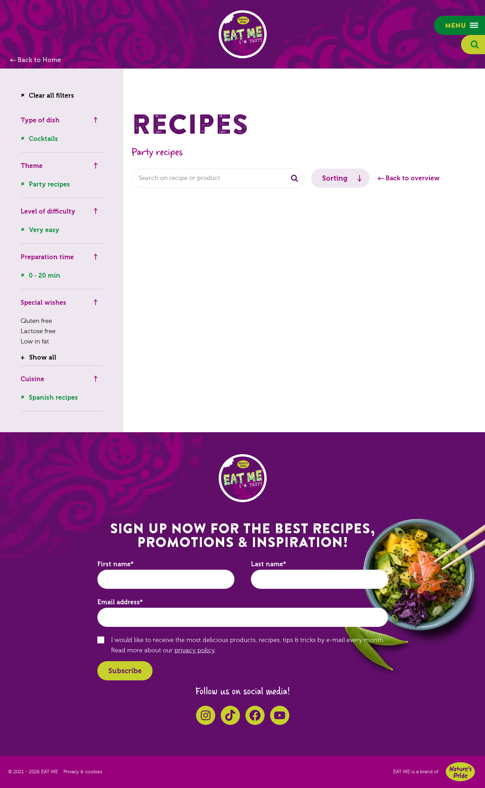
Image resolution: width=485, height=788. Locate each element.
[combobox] (218, 178)
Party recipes (49, 184)
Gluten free (36, 321)
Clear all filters (51, 95)
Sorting (335, 178)
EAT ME (243, 34)
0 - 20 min (44, 275)
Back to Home (39, 60)
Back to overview (413, 178)
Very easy (44, 230)
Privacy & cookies (82, 772)
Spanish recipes (53, 397)
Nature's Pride (460, 772)
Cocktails (43, 139)
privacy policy (194, 650)
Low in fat (35, 341)
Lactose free (38, 331)
